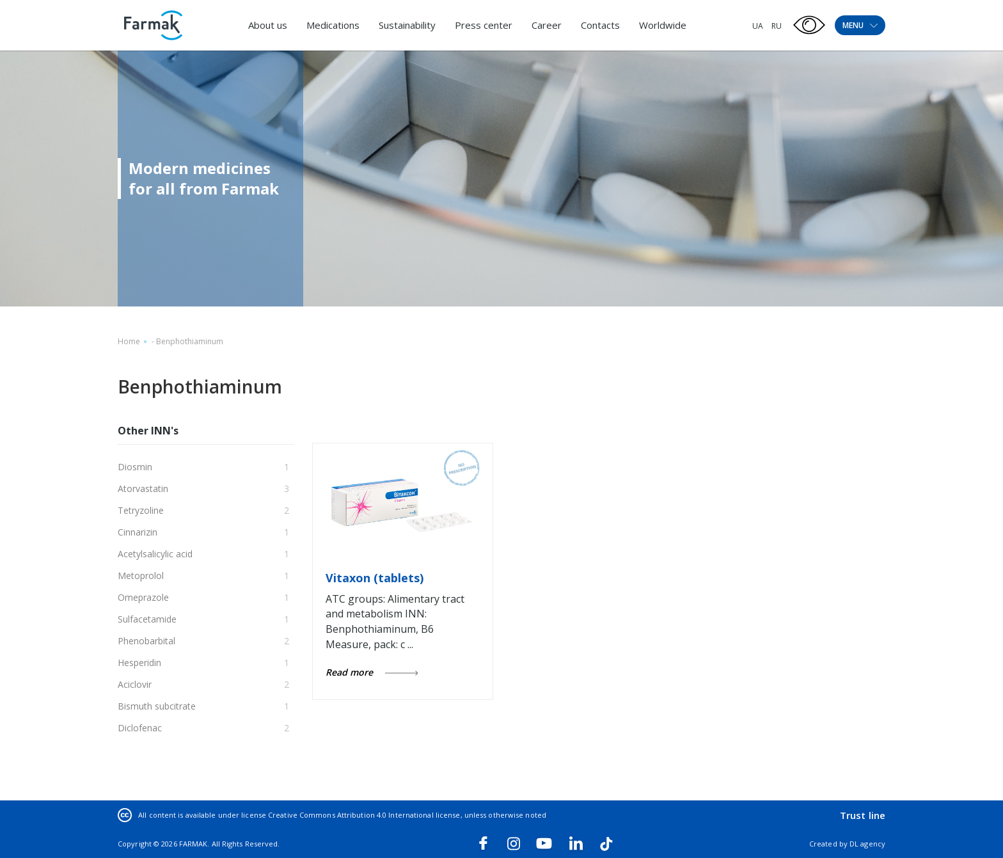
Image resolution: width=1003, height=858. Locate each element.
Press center (483, 25)
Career (547, 25)
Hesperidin (139, 662)
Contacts (600, 25)
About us (267, 25)
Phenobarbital (146, 641)
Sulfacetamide (147, 619)
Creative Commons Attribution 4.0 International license (364, 815)
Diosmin (135, 467)
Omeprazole (143, 597)
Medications (332, 25)
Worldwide (662, 25)
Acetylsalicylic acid (155, 554)
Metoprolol (141, 575)
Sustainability (407, 25)
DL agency (867, 843)
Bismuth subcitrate (157, 706)
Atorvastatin (143, 488)
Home (129, 341)
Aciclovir (135, 684)
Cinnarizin (137, 532)
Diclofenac (140, 728)
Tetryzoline (141, 510)
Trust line (862, 815)
